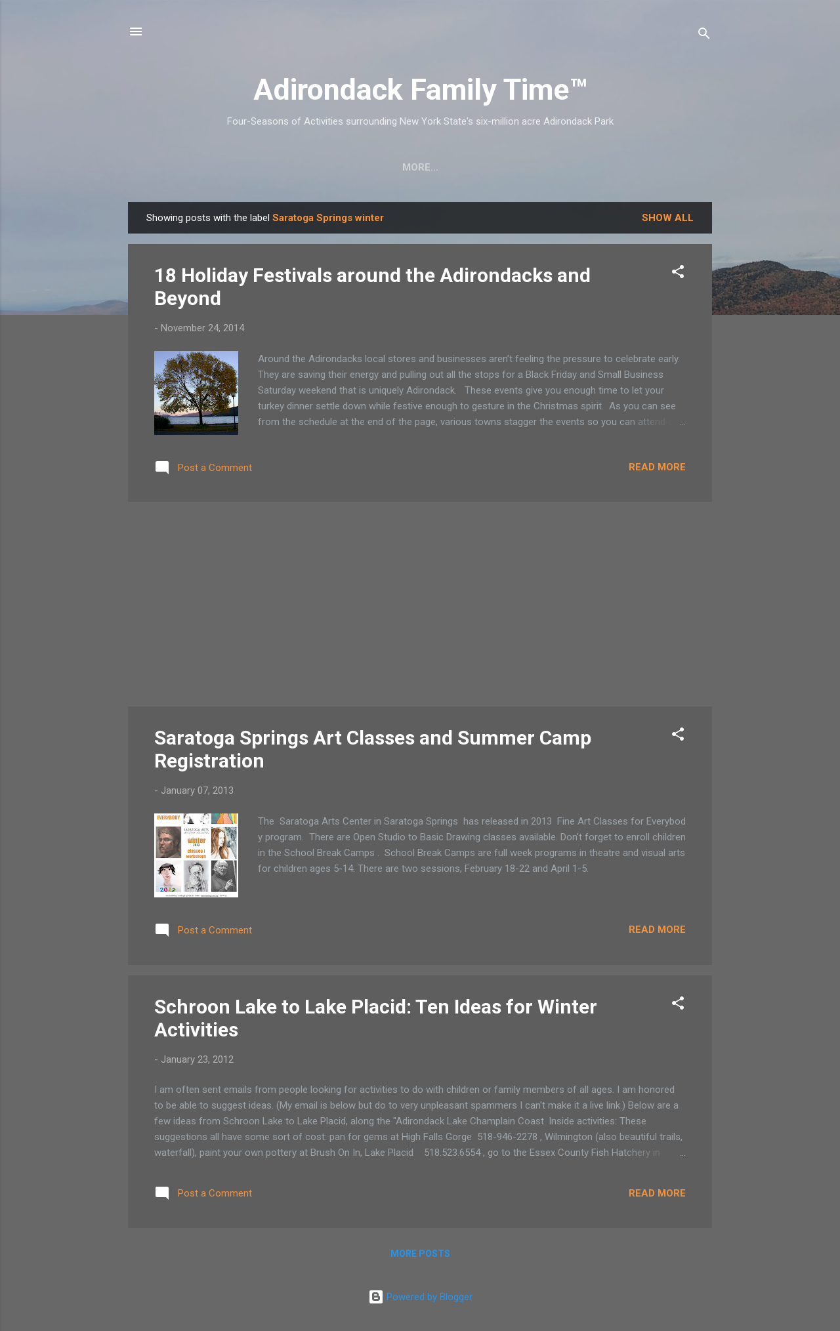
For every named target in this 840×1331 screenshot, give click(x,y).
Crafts (227, 167)
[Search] (704, 36)
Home (168, 167)
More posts (420, 1253)
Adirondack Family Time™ (420, 89)
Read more (657, 467)
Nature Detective (399, 167)
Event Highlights (638, 167)
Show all (668, 218)
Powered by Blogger (420, 1297)
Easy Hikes (298, 167)
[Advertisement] (420, 604)
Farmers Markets (519, 167)
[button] (678, 274)
